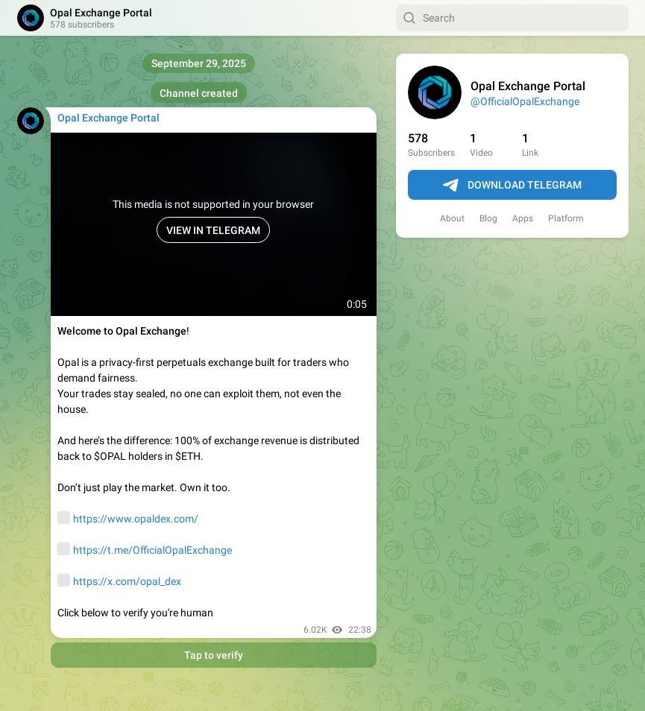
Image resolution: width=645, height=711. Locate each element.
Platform (566, 218)
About (452, 218)
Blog (488, 218)
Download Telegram (512, 185)
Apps (522, 218)
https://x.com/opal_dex (127, 581)
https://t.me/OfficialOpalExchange (152, 550)
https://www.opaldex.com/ (135, 519)
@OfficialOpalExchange (525, 101)
